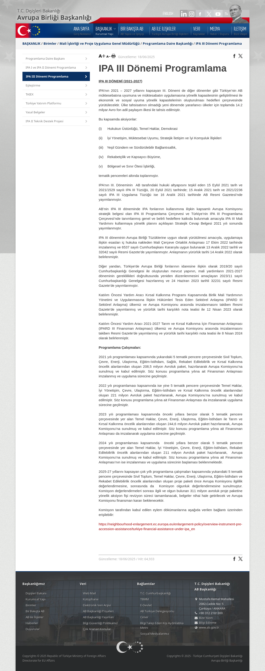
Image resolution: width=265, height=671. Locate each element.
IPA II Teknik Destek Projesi (57, 121)
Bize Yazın (206, 618)
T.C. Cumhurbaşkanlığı (155, 593)
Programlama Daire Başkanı (57, 58)
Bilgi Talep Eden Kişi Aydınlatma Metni (162, 625)
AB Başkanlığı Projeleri (98, 611)
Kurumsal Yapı (36, 599)
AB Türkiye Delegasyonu (157, 611)
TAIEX (57, 94)
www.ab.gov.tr (209, 627)
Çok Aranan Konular (97, 629)
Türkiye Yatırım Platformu (57, 103)
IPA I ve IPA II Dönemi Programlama (57, 67)
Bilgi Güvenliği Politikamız (100, 623)
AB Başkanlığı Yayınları (98, 617)
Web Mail (89, 593)
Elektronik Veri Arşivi (97, 605)
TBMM (144, 599)
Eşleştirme (57, 85)
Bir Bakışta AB (35, 611)
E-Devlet (146, 605)
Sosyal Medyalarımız (154, 634)
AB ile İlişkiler (35, 617)
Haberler (32, 623)
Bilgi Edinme (207, 623)
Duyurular (33, 629)
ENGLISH (168, 13)
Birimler (50, 43)
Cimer (144, 617)
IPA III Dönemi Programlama (219, 43)
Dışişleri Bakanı (36, 593)
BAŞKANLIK (31, 43)
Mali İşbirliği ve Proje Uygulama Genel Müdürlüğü (100, 43)
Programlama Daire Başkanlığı (168, 43)
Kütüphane (91, 599)
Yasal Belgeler (57, 112)
